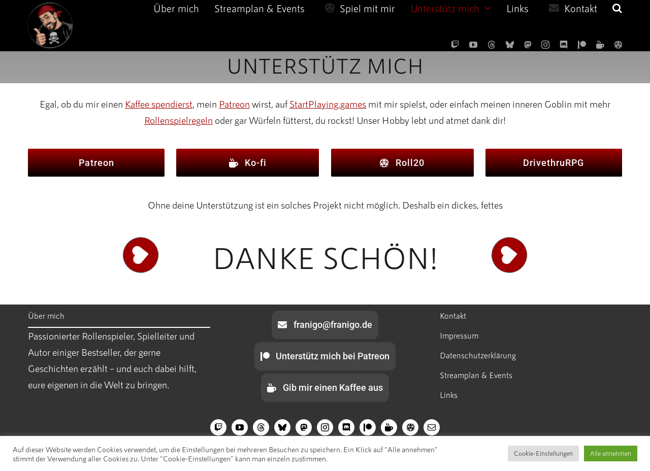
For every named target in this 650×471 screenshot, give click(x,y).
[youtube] (473, 45)
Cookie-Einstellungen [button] (543, 453)
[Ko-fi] (600, 45)
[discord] (564, 45)
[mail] (432, 427)
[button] (617, 8)
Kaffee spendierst (158, 104)
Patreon (234, 104)
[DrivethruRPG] (553, 163)
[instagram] (545, 45)
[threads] (492, 45)
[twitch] (455, 45)
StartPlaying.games (327, 104)
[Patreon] (582, 45)
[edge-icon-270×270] (48, 7)
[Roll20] (618, 45)
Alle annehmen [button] (610, 453)
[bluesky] (510, 45)
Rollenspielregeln (178, 120)
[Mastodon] (527, 45)
